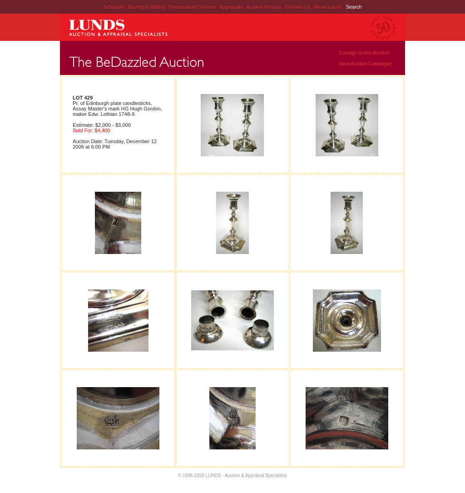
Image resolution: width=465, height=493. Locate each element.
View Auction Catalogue (365, 63)
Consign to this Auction (364, 52)
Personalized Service (192, 7)
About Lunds (328, 7)
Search (354, 7)
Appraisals (231, 7)
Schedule (113, 7)
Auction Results (264, 7)
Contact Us (297, 7)
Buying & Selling (147, 7)
